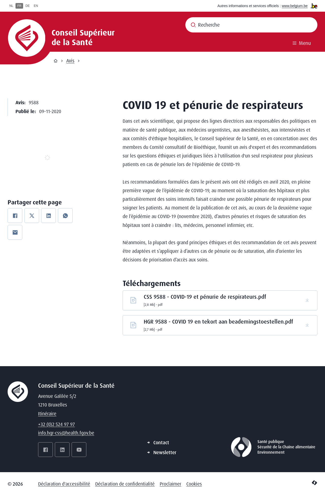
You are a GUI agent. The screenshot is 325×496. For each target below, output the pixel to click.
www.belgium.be (295, 6)
